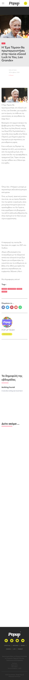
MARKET (20, 649)
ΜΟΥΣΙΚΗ (15, 645)
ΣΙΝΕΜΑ (8, 649)
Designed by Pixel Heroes (14, 676)
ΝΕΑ (3, 43)
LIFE (14, 649)
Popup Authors (14, 665)
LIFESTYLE (7, 645)
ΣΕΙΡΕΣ (23, 645)
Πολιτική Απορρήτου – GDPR (14, 668)
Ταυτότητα (14, 663)
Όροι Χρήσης (14, 666)
